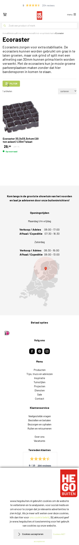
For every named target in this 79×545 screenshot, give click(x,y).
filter (11, 84)
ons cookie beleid (39, 517)
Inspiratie (39, 378)
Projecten (39, 386)
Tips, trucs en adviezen (39, 373)
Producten (40, 369)
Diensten (39, 390)
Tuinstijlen (39, 382)
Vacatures (39, 440)
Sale (39, 394)
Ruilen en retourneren (39, 428)
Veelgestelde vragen (39, 416)
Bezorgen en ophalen (39, 424)
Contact (39, 398)
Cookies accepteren (32, 534)
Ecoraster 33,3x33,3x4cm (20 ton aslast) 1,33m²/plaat (21, 140)
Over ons (40, 436)
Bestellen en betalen (39, 420)
